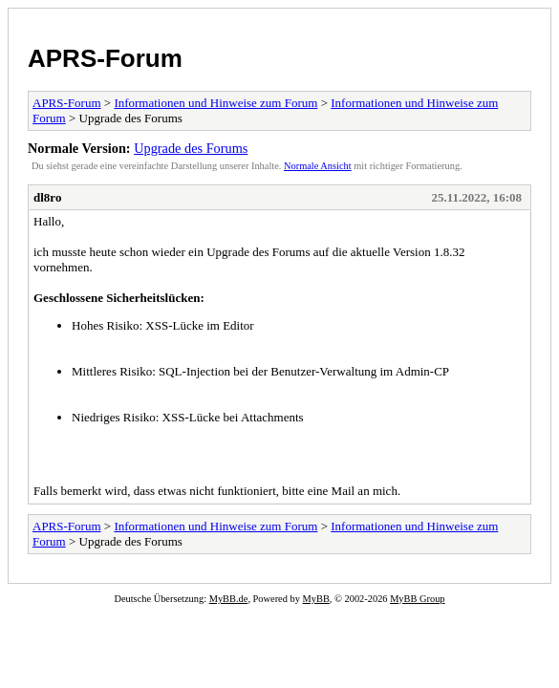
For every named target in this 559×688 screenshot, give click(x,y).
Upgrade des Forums (190, 148)
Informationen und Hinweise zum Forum (215, 103)
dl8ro (47, 197)
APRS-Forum (105, 58)
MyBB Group (417, 598)
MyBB (316, 598)
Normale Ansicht (318, 166)
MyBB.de (228, 598)
